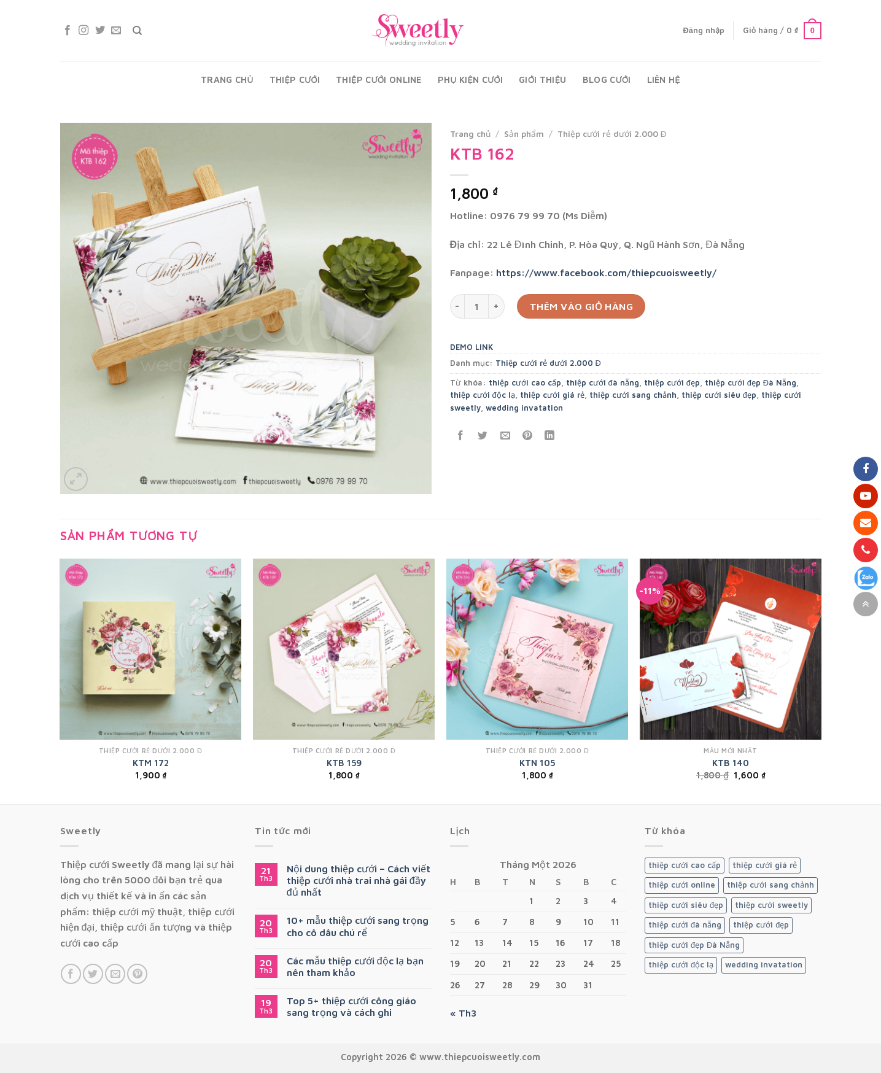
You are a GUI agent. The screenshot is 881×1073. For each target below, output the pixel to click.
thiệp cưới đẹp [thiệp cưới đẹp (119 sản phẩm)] (761, 924)
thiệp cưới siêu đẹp (718, 395)
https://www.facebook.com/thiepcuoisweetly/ (606, 272)
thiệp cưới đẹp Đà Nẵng (750, 382)
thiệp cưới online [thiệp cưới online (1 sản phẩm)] (681, 884)
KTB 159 (344, 762)
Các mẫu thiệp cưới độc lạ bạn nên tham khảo (355, 966)
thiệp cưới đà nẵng (602, 382)
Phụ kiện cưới (470, 79)
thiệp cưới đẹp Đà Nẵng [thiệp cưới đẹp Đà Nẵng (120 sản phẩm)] (694, 945)
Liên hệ (663, 79)
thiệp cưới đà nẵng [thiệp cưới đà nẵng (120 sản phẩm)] (684, 924)
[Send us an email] (116, 30)
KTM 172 (151, 762)
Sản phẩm (524, 134)
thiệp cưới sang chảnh (633, 395)
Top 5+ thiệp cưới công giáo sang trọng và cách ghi (351, 1006)
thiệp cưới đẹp (672, 382)
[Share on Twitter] (483, 435)
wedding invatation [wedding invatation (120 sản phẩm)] (763, 964)
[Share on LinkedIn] (550, 435)
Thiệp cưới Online (379, 79)
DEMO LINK (471, 347)
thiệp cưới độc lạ (482, 395)
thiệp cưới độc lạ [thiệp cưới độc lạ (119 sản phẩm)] (680, 964)
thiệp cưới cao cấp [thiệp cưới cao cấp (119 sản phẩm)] (684, 865)
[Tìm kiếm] (137, 30)
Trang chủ (227, 79)
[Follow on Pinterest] (137, 974)
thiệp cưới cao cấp (525, 382)
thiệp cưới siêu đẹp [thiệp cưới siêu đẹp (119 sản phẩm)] (685, 905)
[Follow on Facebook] (67, 30)
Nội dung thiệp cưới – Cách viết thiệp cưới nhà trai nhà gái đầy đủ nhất (358, 880)
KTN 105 (537, 762)
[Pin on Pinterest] (527, 435)
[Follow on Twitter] (100, 30)
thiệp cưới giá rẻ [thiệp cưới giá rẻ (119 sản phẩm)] (764, 865)
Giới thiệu (543, 79)
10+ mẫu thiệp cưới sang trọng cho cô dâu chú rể (358, 926)
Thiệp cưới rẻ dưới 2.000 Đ (612, 134)
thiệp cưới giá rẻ (552, 395)
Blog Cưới (607, 79)
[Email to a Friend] (505, 435)
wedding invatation (524, 408)
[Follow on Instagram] (83, 30)
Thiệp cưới (295, 79)
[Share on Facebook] (461, 435)
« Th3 (463, 1012)
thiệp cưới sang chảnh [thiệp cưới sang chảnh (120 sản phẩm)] (770, 884)
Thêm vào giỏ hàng (582, 306)
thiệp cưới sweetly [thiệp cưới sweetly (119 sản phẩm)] (771, 905)
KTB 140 (730, 762)
